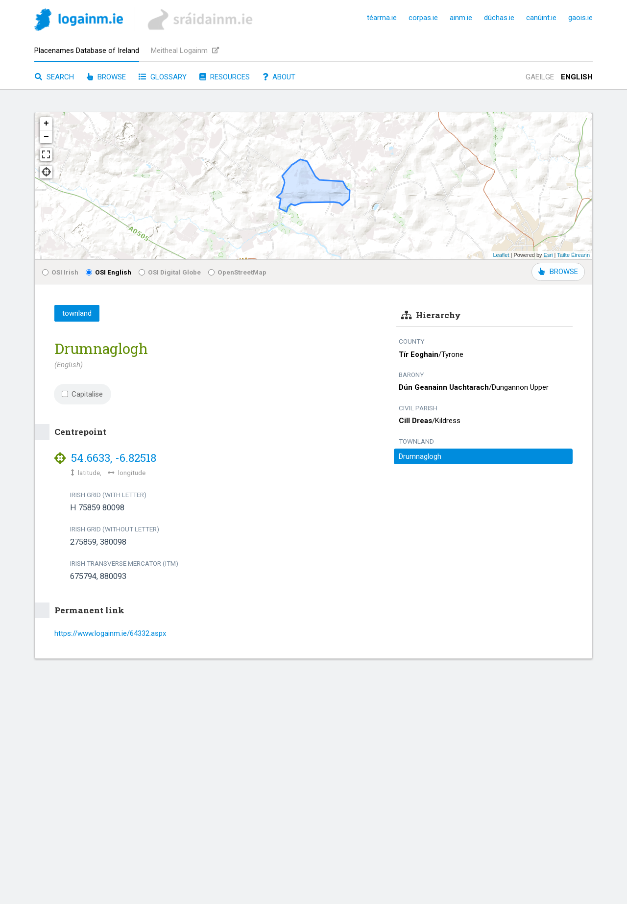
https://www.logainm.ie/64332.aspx (110, 633)
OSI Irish (60, 272)
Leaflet (501, 255)
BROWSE (558, 271)
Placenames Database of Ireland (86, 50)
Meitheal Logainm (185, 50)
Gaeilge (540, 77)
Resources (224, 77)
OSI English (108, 272)
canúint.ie (541, 17)
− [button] (46, 137)
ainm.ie (461, 17)
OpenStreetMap (237, 272)
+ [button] (46, 123)
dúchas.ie (499, 17)
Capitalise (82, 394)
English (577, 77)
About (279, 77)
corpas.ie (423, 17)
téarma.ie (382, 17)
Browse (106, 77)
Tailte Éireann (573, 255)
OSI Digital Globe (170, 272)
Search (54, 77)
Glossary (163, 77)
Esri (548, 255)
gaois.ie (580, 17)
